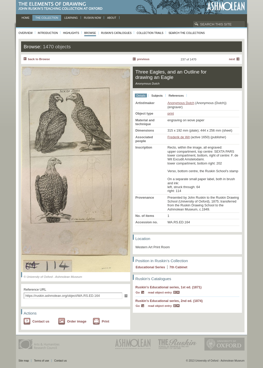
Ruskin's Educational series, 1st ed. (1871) (168, 287)
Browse (90, 33)
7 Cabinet (178, 267)
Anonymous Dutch (180, 103)
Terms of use (41, 360)
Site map (23, 360)
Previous (143, 59)
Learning (71, 17)
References (176, 95)
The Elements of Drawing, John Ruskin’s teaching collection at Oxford (62, 6)
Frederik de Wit (178, 137)
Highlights (71, 33)
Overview (25, 33)
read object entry (160, 292)
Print (105, 321)
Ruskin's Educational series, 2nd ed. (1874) (169, 301)
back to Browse (39, 59)
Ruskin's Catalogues (116, 33)
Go (138, 292)
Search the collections (186, 33)
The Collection (46, 17)
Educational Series (150, 267)
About (111, 17)
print (170, 113)
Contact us (40, 321)
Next (232, 59)
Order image (76, 321)
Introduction (48, 33)
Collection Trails (150, 33)
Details (140, 95)
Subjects (157, 95)
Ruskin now (92, 17)
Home (26, 17)
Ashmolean (226, 6)
